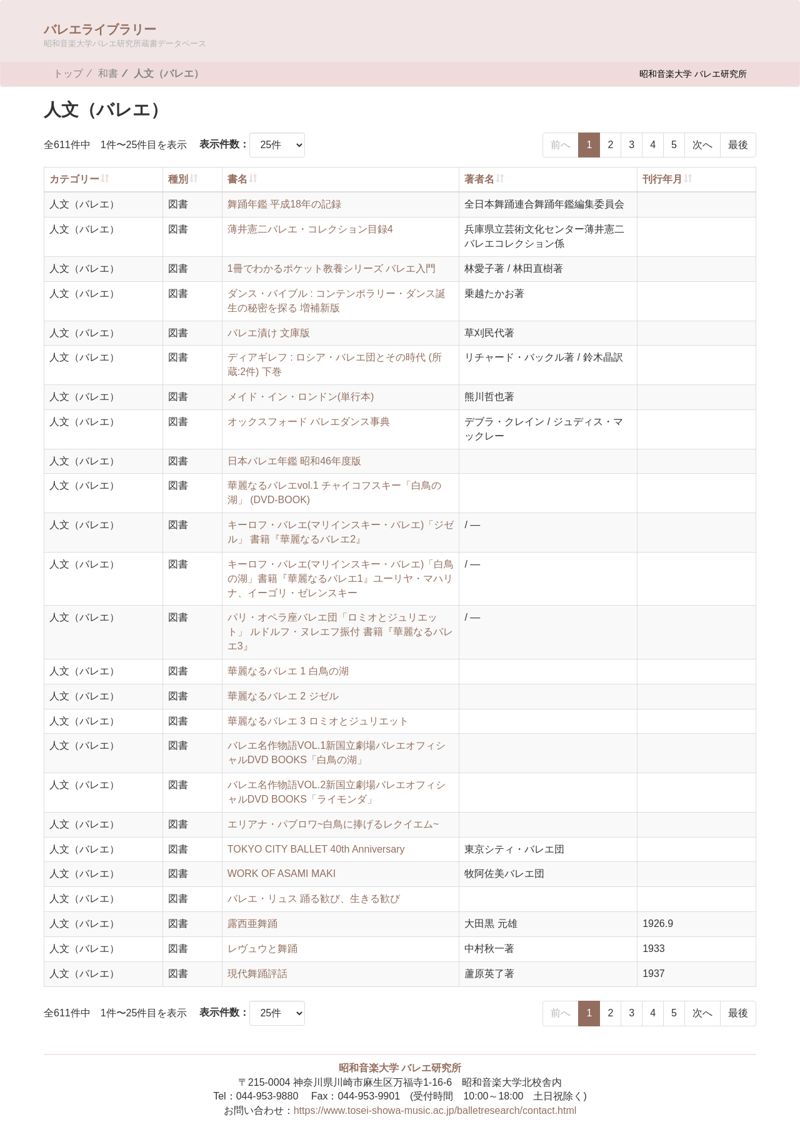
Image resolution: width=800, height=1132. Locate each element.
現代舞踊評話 (258, 973)
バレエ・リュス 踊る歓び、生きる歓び (314, 898)
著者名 (479, 179)
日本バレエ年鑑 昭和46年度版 (294, 461)
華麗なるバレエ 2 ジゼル (283, 696)
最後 (738, 144)
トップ (68, 73)
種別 (178, 179)
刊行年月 (662, 179)
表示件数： (224, 144)
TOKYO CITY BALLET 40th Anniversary (316, 849)
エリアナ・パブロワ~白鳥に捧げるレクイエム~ (333, 824)
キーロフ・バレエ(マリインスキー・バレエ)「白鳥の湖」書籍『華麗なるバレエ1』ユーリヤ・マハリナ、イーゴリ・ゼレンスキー (341, 578)
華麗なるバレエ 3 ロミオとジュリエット (318, 721)
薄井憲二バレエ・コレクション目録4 (310, 229)
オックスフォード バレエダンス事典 (309, 421)
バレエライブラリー (125, 35)
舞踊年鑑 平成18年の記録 (284, 204)
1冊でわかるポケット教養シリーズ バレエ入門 (332, 268)
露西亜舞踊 (253, 923)
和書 (108, 73)
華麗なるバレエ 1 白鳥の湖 (288, 671)
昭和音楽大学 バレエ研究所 (693, 73)
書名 (238, 179)
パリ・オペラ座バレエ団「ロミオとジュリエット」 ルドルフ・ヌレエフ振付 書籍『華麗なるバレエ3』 (340, 631)
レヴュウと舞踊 (263, 948)
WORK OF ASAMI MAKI (282, 873)
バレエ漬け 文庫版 (269, 333)
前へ (561, 144)
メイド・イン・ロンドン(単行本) (301, 396)
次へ (702, 144)
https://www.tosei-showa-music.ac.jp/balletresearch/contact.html (435, 1110)
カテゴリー (74, 179)
